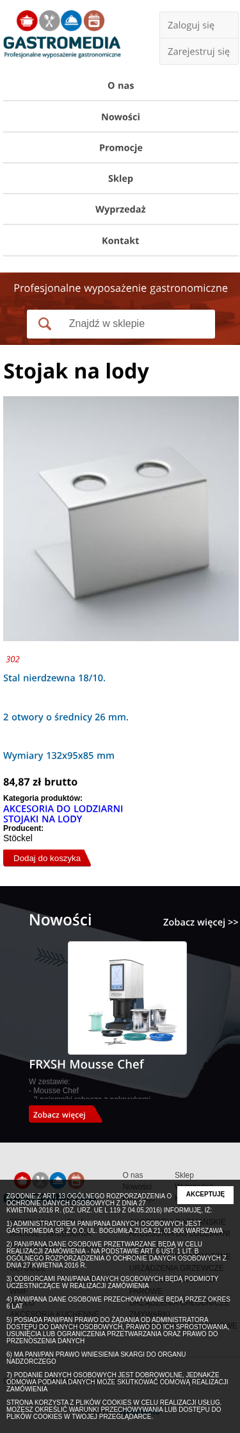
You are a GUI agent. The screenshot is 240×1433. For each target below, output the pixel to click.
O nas (132, 1175)
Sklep (184, 1175)
